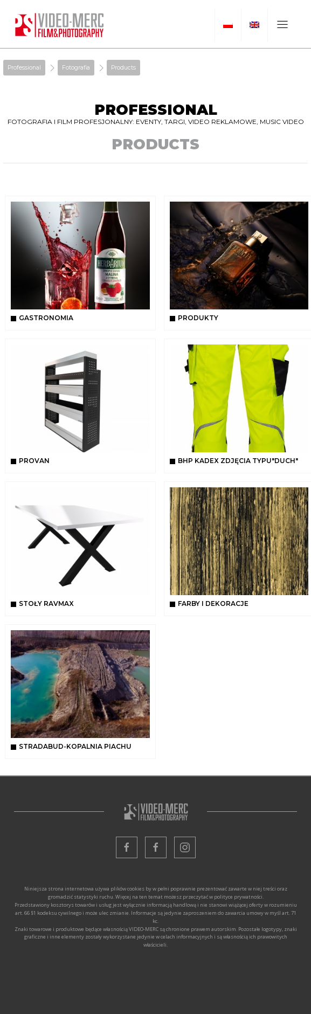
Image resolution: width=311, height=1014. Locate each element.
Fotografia (76, 67)
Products (123, 67)
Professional (24, 67)
